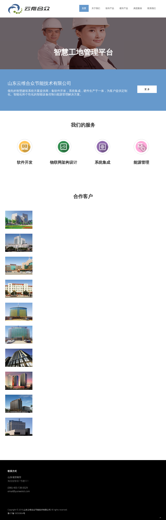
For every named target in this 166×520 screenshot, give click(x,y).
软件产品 (110, 8)
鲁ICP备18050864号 (16, 513)
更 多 (147, 89)
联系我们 (151, 8)
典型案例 (137, 8)
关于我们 (96, 8)
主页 (84, 8)
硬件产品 (123, 8)
